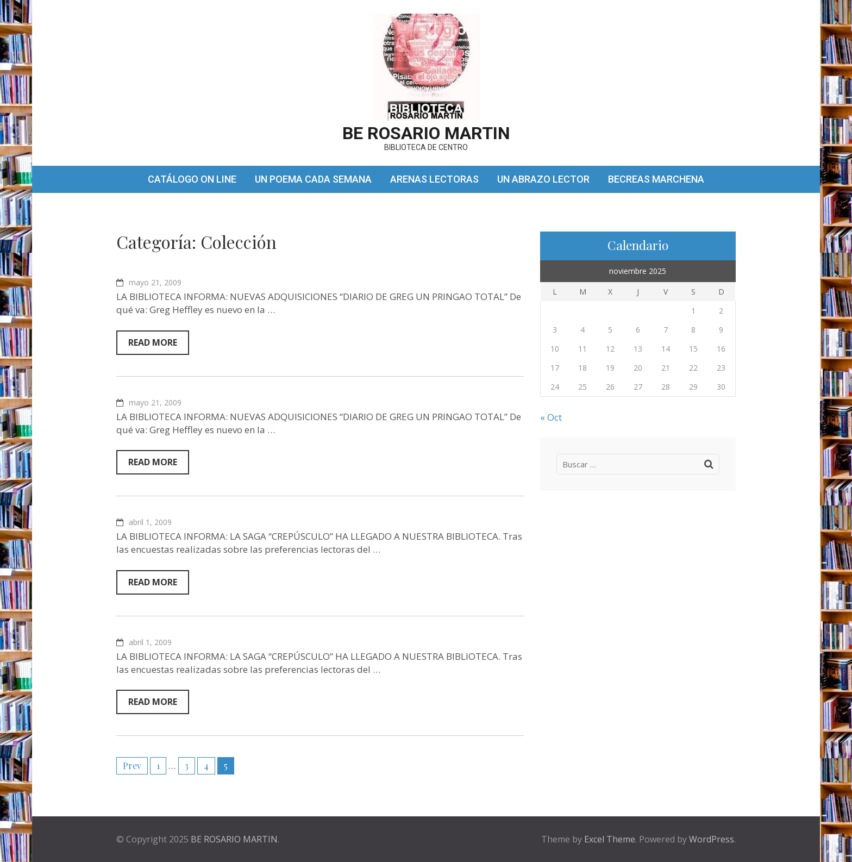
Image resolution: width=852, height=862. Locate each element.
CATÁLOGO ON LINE (192, 179)
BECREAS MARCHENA (656, 179)
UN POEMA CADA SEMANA (313, 179)
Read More (152, 342)
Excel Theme (609, 839)
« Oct (551, 417)
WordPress (711, 839)
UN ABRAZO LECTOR (543, 179)
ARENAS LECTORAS (434, 179)
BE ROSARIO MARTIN (426, 133)
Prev (132, 765)
